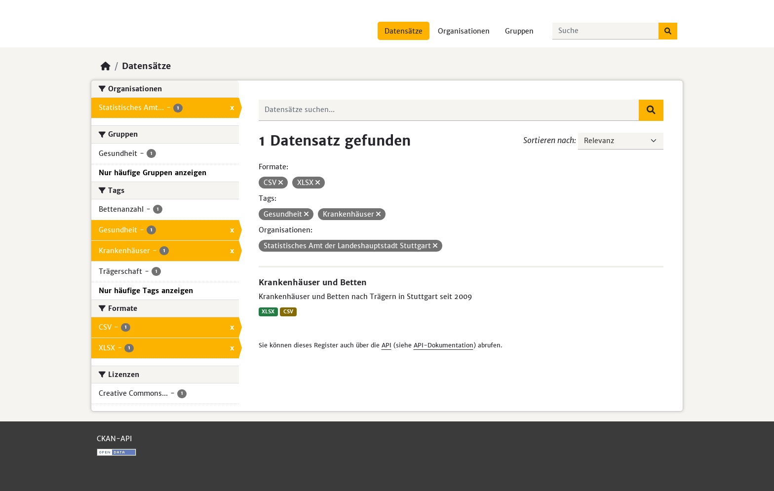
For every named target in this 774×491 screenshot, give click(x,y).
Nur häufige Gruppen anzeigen (152, 172)
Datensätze (404, 31)
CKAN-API (114, 438)
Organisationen (464, 31)
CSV (288, 311)
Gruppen (519, 31)
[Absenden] (667, 31)
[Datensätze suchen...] (605, 31)
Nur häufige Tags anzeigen (146, 290)
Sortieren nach (548, 140)
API (386, 345)
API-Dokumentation (443, 345)
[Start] (106, 66)
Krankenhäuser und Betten (313, 282)
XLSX (268, 311)
